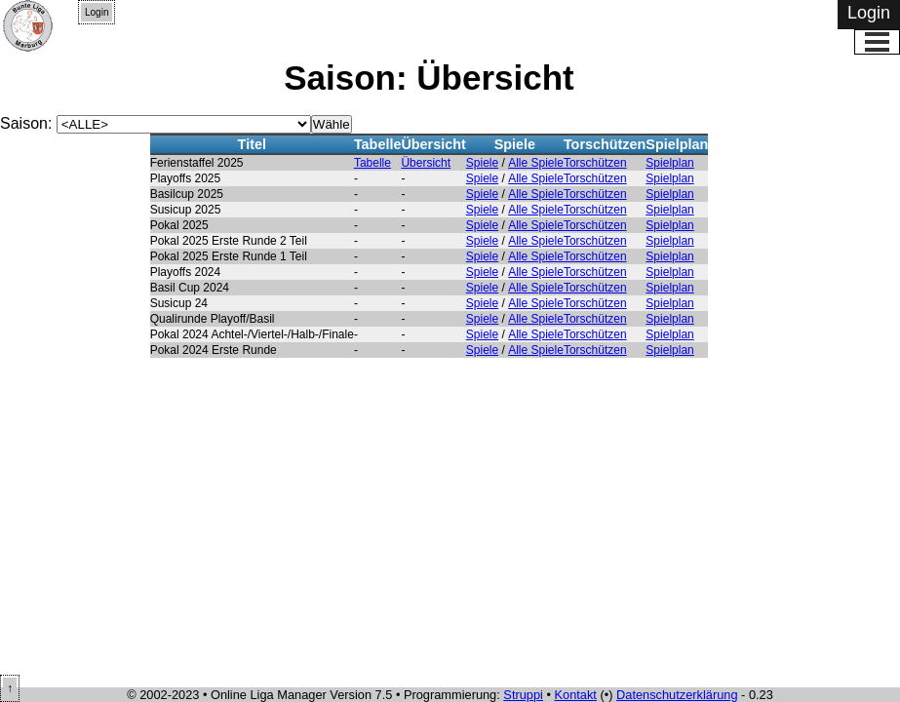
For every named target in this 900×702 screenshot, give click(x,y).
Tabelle (372, 163)
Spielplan (669, 163)
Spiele (482, 163)
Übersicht (425, 163)
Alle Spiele (536, 163)
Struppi (523, 694)
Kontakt (576, 694)
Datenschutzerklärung (676, 694)
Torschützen (595, 163)
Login (96, 12)
